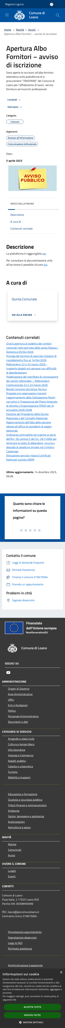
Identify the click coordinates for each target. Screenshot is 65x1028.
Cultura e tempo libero (21, 744)
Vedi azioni (15, 107)
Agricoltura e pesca (19, 827)
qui (44, 253)
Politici (12, 711)
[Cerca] (58, 15)
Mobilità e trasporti (19, 777)
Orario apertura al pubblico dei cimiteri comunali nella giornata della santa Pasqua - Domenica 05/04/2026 (32, 347)
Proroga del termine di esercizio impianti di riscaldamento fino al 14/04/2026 (31, 358)
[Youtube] (8, 672)
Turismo (12, 772)
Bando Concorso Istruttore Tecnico (26, 389)
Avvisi (32, 30)
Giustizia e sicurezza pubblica (25, 800)
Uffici (11, 700)
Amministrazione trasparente (25, 965)
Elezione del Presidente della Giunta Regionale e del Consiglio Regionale (27, 416)
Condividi (14, 100)
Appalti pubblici (17, 761)
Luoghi (12, 871)
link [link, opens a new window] (14, 999)
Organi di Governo (18, 689)
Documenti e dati (18, 722)
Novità (20, 30)
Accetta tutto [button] (32, 1007)
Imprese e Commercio (20, 755)
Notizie (12, 844)
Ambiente (13, 811)
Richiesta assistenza (20, 948)
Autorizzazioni (16, 822)
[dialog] (32, 998)
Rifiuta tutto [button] (32, 1015)
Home (7, 30)
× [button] (61, 972)
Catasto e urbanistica (20, 766)
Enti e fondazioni (18, 705)
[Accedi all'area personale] (51, 4)
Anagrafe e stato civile (21, 739)
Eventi (12, 876)
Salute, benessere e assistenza (26, 816)
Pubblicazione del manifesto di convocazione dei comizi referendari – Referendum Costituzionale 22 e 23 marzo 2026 (32, 381)
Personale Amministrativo (23, 716)
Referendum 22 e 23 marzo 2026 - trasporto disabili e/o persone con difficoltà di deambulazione (31, 368)
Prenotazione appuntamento (25, 932)
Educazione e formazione (22, 794)
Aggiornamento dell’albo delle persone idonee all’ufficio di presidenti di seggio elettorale (28, 426)
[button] (33, 1022)
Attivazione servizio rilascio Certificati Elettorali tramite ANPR (28, 457)
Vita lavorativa (16, 750)
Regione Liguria (14, 4)
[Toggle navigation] (7, 15)
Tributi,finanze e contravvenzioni (27, 805)
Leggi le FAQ (15, 943)
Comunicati (14, 850)
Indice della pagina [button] (22, 203)
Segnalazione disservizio (22, 937)
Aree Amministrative (20, 694)
